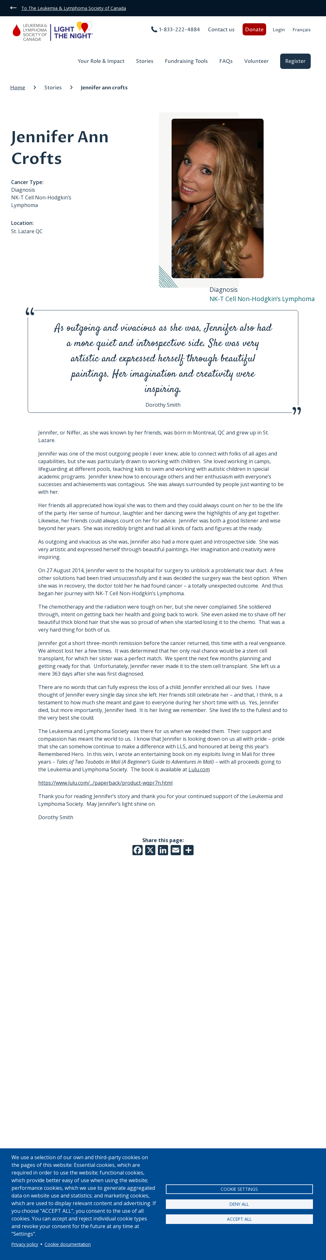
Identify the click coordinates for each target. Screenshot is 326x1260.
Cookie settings (239, 1189)
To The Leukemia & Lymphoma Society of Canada (73, 8)
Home (17, 87)
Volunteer (256, 62)
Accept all (239, 1219)
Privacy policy (24, 1244)
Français (302, 30)
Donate (254, 29)
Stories (144, 62)
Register (295, 61)
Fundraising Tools (186, 62)
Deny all (239, 1204)
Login (279, 30)
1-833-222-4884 (179, 29)
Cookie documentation (68, 1244)
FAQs (226, 62)
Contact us (221, 29)
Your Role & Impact (101, 62)
